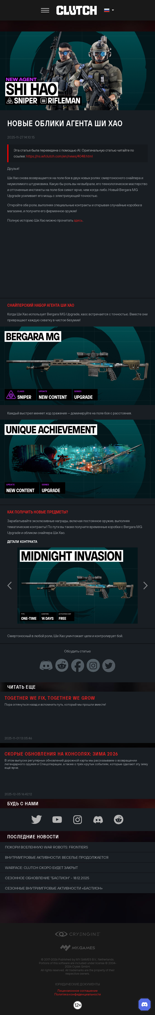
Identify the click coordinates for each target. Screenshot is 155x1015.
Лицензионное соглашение (77, 990)
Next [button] (145, 585)
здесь (78, 220)
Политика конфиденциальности (77, 994)
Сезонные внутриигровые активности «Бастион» (54, 888)
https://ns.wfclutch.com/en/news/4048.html (59, 156)
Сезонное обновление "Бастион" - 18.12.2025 (47, 878)
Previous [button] (9, 585)
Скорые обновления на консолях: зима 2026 (61, 754)
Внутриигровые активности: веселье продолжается (56, 857)
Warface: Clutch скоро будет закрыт (41, 867)
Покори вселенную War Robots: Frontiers (46, 847)
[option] (77, 585)
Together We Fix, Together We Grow (50, 698)
